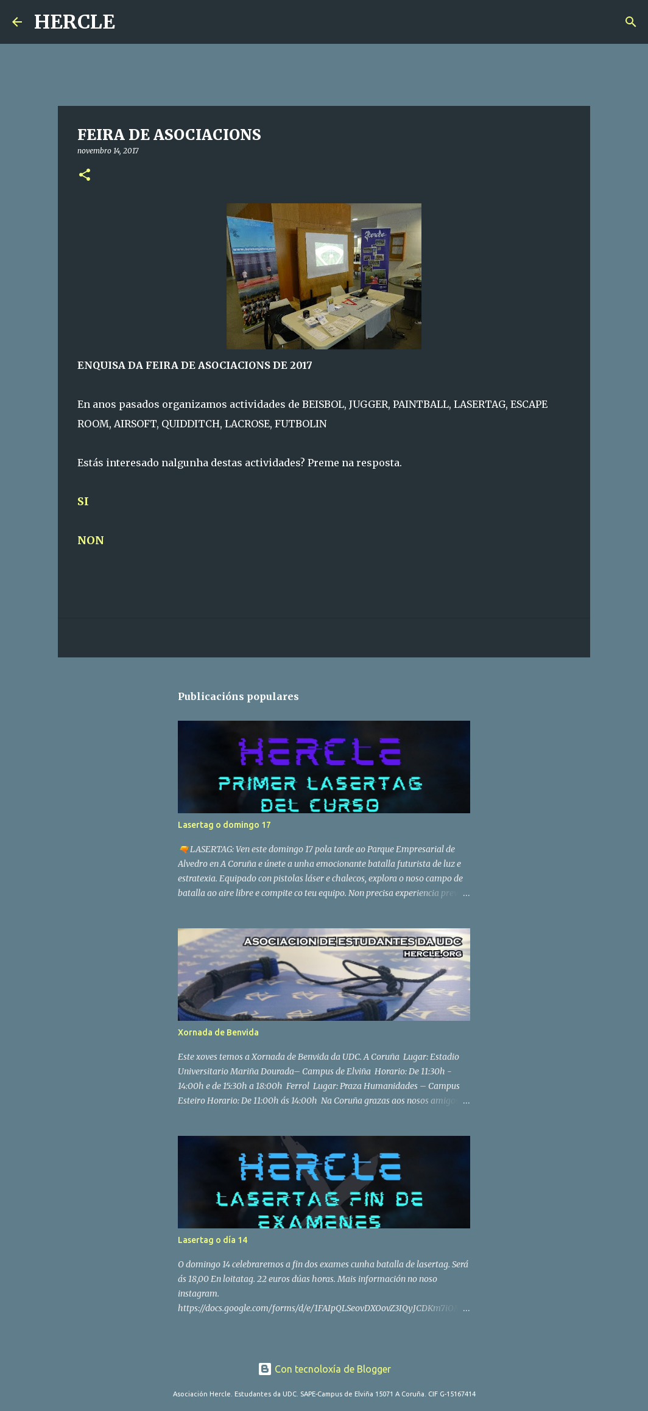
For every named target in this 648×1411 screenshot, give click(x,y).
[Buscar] (132, 22)
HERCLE (74, 22)
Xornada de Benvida (218, 1032)
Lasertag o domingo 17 (224, 825)
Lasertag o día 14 (212, 1240)
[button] (84, 175)
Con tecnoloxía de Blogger (324, 1369)
